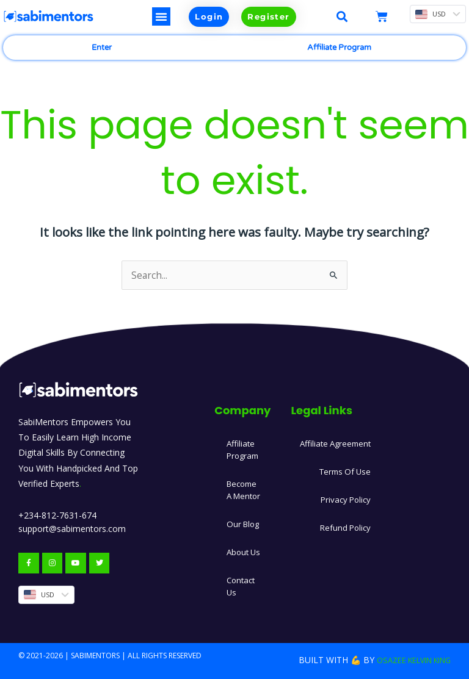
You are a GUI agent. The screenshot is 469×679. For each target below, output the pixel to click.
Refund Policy (349, 525)
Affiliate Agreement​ (337, 441)
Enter (102, 47)
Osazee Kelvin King (407, 658)
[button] (161, 16)
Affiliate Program (339, 47)
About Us (244, 550)
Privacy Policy (349, 497)
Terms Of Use (347, 469)
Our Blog (244, 522)
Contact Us (241, 584)
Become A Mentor (245, 488)
